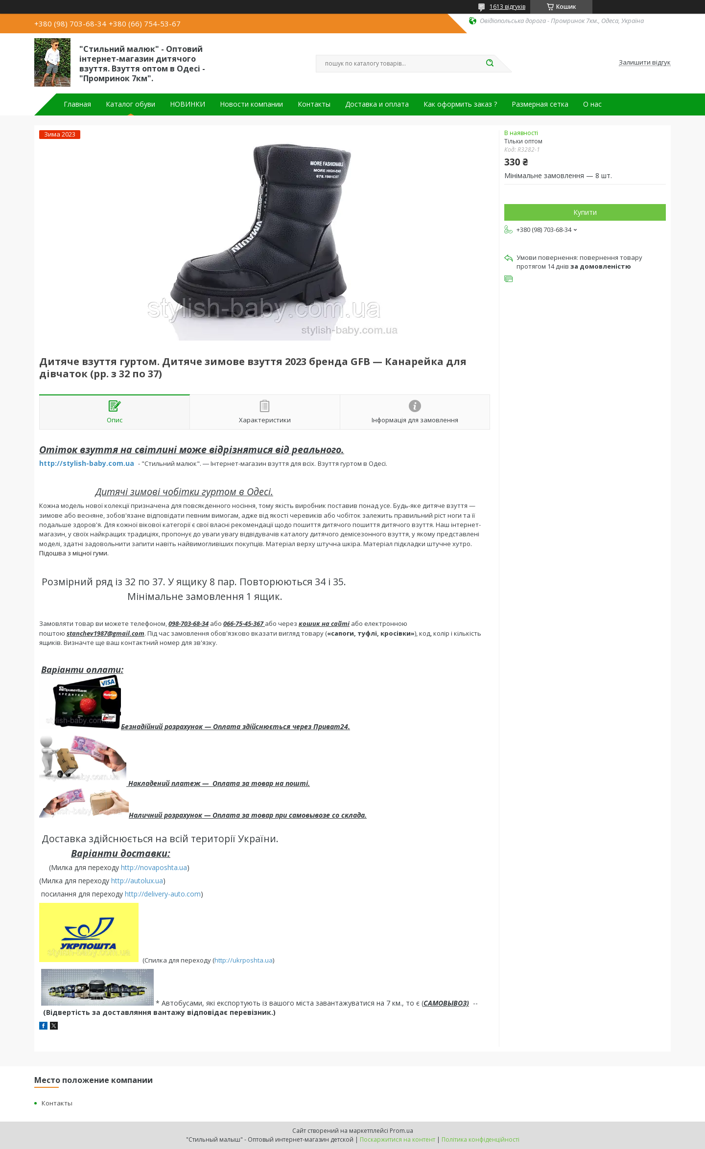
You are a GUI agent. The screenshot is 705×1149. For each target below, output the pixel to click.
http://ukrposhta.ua (243, 959)
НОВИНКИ (187, 104)
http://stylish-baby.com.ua (86, 463)
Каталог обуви (130, 104)
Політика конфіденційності (480, 1139)
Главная (77, 104)
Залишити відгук (645, 62)
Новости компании (251, 104)
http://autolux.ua (137, 880)
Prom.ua (401, 1130)
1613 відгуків (507, 6)
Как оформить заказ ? (460, 104)
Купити (585, 212)
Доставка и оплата (377, 104)
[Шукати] (489, 63)
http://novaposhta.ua (154, 867)
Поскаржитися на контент (397, 1139)
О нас (592, 104)
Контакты (314, 104)
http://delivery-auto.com (163, 893)
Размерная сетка (540, 104)
